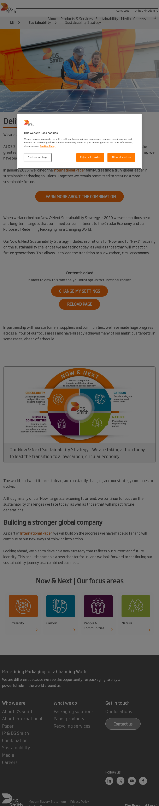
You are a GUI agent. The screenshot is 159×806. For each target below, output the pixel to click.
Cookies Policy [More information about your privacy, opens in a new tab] (47, 146)
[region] (79, 141)
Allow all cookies (121, 157)
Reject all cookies (90, 157)
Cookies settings (37, 157)
